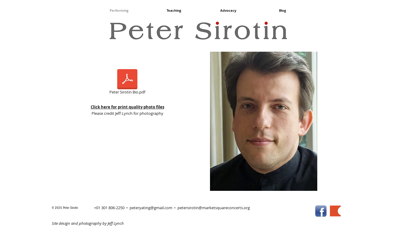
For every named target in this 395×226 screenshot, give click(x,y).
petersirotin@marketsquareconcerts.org (213, 207)
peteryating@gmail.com (151, 207)
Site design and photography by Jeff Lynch (88, 223)
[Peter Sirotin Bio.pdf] (127, 82)
